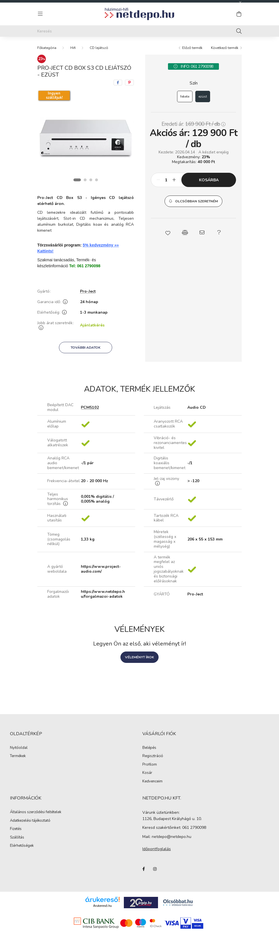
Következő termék (224, 48)
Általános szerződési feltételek (35, 812)
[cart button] (239, 14)
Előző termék (192, 48)
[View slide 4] (96, 179)
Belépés (149, 748)
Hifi (73, 48)
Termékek (18, 756)
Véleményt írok (139, 657)
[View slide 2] (85, 179)
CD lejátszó (99, 48)
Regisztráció (152, 756)
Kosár (147, 773)
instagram (155, 869)
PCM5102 (90, 407)
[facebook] (118, 82)
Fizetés (16, 829)
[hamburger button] (40, 14)
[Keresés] (139, 31)
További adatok (85, 347)
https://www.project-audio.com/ (101, 569)
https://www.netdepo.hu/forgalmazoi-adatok (103, 594)
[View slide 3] (90, 179)
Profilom (149, 765)
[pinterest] (129, 82)
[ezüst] (202, 96)
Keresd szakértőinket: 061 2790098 (174, 827)
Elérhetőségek (22, 846)
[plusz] (174, 180)
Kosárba (209, 180)
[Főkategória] (46, 48)
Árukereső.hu (102, 905)
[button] (193, 201)
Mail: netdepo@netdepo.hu (166, 836)
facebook (143, 869)
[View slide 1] (77, 179)
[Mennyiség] (166, 180)
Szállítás (17, 837)
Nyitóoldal (19, 748)
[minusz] (158, 180)
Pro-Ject (88, 291)
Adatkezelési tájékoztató (30, 821)
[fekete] (184, 96)
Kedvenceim (152, 781)
